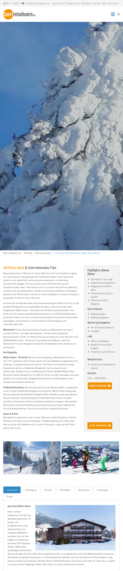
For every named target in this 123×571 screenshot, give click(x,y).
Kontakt (96, 3)
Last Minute (58, 3)
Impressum (113, 3)
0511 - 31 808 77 (11, 3)
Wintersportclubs (43, 253)
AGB (104, 3)
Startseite (19, 14)
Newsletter (86, 3)
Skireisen (28, 253)
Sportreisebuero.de (12, 253)
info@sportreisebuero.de (37, 3)
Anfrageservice (72, 3)
